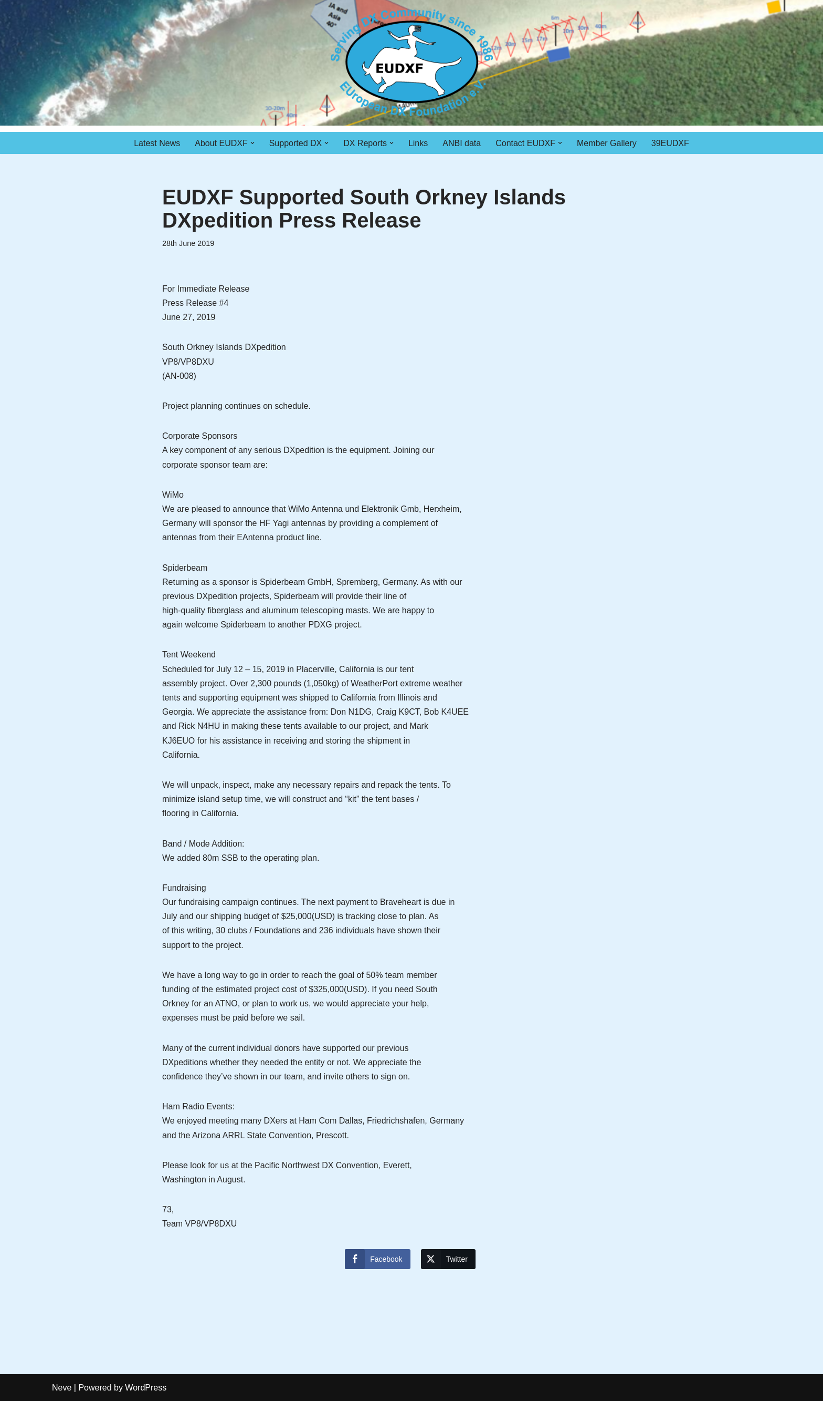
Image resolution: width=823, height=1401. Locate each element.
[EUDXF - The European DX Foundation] (412, 62)
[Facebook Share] (377, 1259)
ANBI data (461, 143)
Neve (61, 1387)
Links (418, 143)
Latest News (157, 143)
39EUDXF (670, 143)
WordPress (145, 1387)
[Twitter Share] (448, 1259)
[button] (252, 143)
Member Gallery (607, 143)
